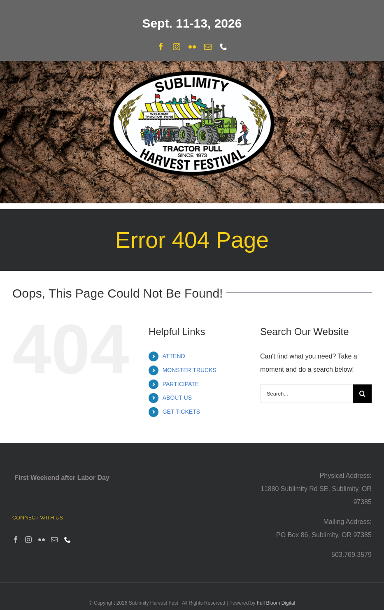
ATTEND (174, 356)
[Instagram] (28, 539)
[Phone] (67, 539)
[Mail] (54, 539)
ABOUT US (177, 397)
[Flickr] (41, 539)
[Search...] (306, 393)
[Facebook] (15, 539)
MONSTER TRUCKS (189, 370)
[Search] (362, 393)
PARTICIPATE (181, 384)
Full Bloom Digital (276, 603)
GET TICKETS (181, 411)
